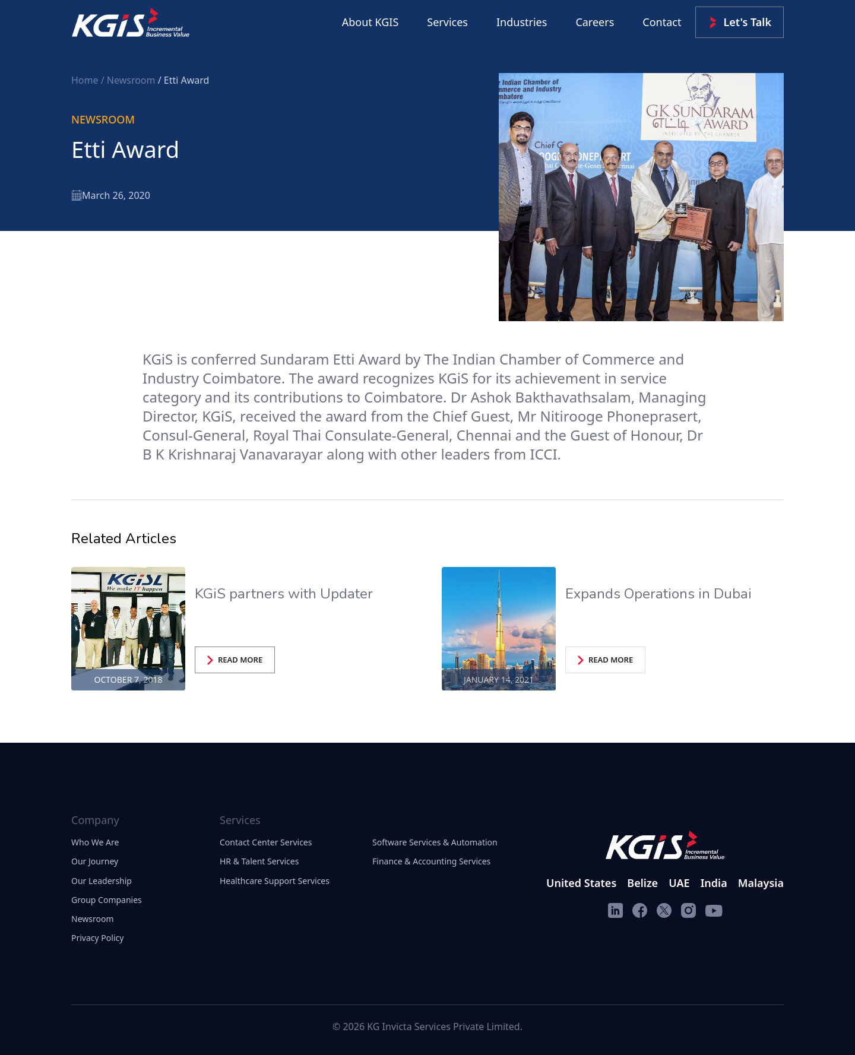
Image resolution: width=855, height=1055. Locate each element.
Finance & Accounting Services (431, 861)
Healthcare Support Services (275, 880)
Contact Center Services (266, 842)
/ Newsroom (129, 80)
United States (581, 883)
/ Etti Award (184, 80)
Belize (642, 883)
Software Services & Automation (435, 842)
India (714, 883)
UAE (679, 883)
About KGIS (370, 22)
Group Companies (106, 899)
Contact (661, 22)
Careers (594, 22)
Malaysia (761, 883)
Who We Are (95, 842)
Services (447, 22)
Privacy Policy (97, 937)
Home (86, 80)
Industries (521, 22)
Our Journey (94, 861)
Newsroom (92, 918)
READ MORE (234, 659)
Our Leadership (101, 880)
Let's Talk (739, 22)
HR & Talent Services (259, 861)
